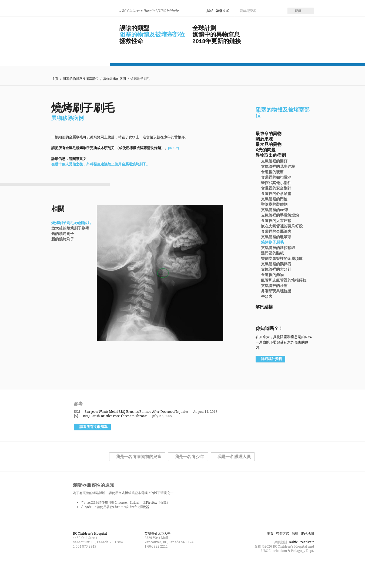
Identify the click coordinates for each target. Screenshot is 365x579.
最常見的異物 (269, 144)
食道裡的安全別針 (276, 188)
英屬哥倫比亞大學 (157, 533)
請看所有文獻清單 (93, 427)
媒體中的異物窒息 (216, 34)
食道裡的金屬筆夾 (276, 232)
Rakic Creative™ (301, 542)
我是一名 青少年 (189, 456)
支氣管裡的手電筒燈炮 (280, 215)
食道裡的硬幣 (272, 172)
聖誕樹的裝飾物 (274, 204)
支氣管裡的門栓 (274, 199)
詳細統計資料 (271, 359)
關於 (209, 10)
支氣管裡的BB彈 (274, 210)
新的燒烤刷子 (62, 239)
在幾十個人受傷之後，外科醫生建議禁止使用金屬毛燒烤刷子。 (100, 164)
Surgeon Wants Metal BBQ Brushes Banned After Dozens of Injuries (136, 411)
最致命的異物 (269, 133)
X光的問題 (266, 150)
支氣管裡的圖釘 (274, 161)
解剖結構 (264, 307)
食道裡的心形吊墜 (276, 194)
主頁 (55, 79)
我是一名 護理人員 (234, 456)
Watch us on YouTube (192, 564)
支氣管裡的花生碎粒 (278, 167)
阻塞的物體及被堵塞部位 (152, 34)
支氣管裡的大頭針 (276, 269)
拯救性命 (131, 41)
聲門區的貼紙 (272, 253)
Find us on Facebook (173, 564)
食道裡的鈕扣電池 (276, 177)
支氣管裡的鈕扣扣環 (278, 248)
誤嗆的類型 (134, 28)
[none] (300, 11)
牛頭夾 (266, 297)
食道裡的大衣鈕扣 (276, 221)
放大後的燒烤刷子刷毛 (70, 228)
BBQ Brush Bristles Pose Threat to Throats (115, 416)
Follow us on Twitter (182, 564)
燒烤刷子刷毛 (272, 242)
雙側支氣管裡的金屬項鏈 (282, 259)
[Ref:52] (173, 148)
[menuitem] (300, 11)
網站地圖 (307, 533)
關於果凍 (264, 139)
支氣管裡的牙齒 (274, 286)
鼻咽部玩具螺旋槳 (276, 291)
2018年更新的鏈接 (216, 41)
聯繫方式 (222, 10)
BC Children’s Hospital (90, 533)
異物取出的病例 (114, 79)
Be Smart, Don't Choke (76, 27)
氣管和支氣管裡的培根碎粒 (283, 280)
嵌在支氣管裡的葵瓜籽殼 (282, 226)
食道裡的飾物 (272, 275)
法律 (295, 533)
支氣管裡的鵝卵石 (276, 264)
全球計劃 (204, 28)
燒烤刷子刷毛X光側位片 (71, 223)
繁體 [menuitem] (297, 10)
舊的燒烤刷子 (62, 234)
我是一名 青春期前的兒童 (138, 456)
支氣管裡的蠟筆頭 (276, 237)
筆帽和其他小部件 (276, 183)
